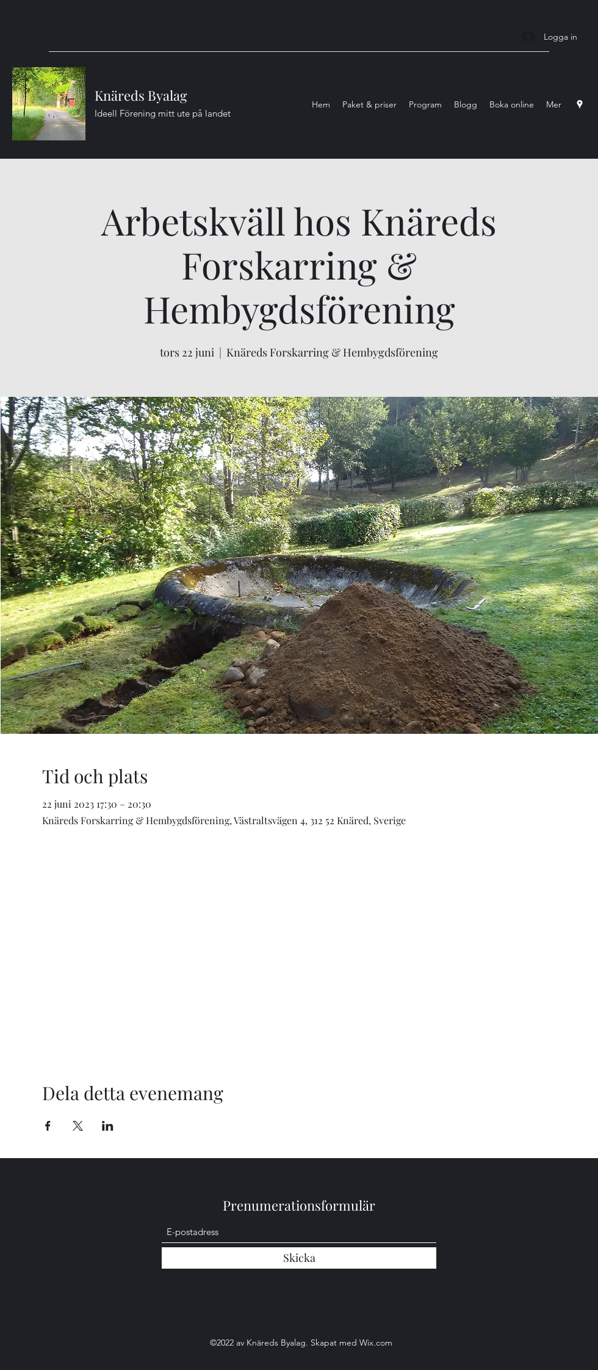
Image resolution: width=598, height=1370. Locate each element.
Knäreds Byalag (141, 95)
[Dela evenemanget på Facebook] (48, 1126)
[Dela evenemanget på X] (78, 1126)
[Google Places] (580, 104)
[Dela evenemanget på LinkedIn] (107, 1126)
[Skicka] (299, 1258)
